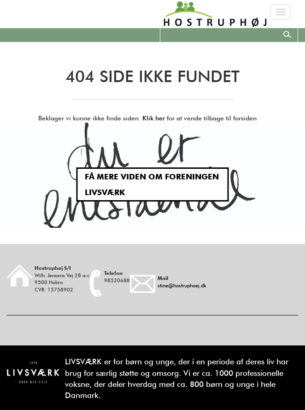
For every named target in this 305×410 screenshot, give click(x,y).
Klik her (153, 118)
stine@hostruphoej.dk (182, 285)
